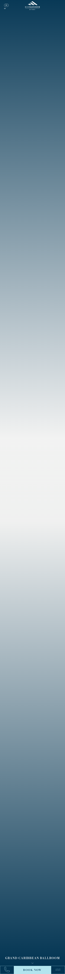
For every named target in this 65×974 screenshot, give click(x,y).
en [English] (6, 5)
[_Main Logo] (32, 5)
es (5, 8)
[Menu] (56, 969)
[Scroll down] (32, 963)
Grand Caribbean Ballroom (32, 958)
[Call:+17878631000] (8, 970)
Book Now (32, 969)
